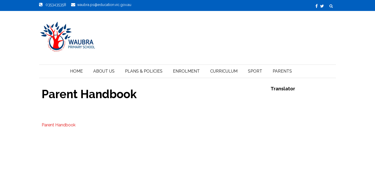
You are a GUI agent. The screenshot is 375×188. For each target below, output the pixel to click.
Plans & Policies (143, 71)
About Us (104, 71)
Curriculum (224, 71)
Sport (255, 71)
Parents (282, 71)
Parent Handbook (59, 124)
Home (76, 71)
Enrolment (186, 71)
